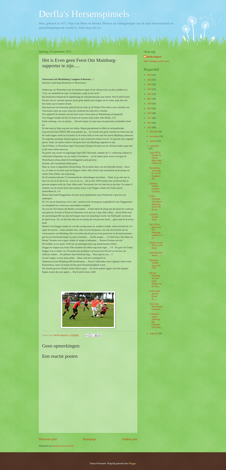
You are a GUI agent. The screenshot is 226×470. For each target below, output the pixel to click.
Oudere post (129, 439)
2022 (149, 94)
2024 (149, 84)
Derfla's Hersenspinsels (84, 14)
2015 (149, 127)
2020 (149, 103)
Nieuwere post (48, 439)
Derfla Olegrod (154, 57)
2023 (149, 89)
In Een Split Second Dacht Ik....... (154, 295)
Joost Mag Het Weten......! (155, 254)
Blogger (132, 463)
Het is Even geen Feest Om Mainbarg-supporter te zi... (155, 231)
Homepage (89, 439)
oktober (153, 141)
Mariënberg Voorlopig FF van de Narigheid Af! (155, 173)
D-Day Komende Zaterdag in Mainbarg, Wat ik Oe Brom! (155, 203)
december (154, 131)
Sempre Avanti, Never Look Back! (156, 245)
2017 (149, 118)
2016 (149, 123)
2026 (149, 75)
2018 (149, 113)
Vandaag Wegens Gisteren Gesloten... (155, 187)
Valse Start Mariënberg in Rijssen (155, 306)
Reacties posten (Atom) (63, 446)
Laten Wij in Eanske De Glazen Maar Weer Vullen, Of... (156, 157)
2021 (149, 99)
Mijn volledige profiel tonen (156, 61)
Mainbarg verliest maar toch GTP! (155, 264)
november (154, 136)
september (154, 146)
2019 (149, 108)
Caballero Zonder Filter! (153, 217)
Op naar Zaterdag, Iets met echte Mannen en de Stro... (155, 280)
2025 (149, 80)
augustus (154, 333)
